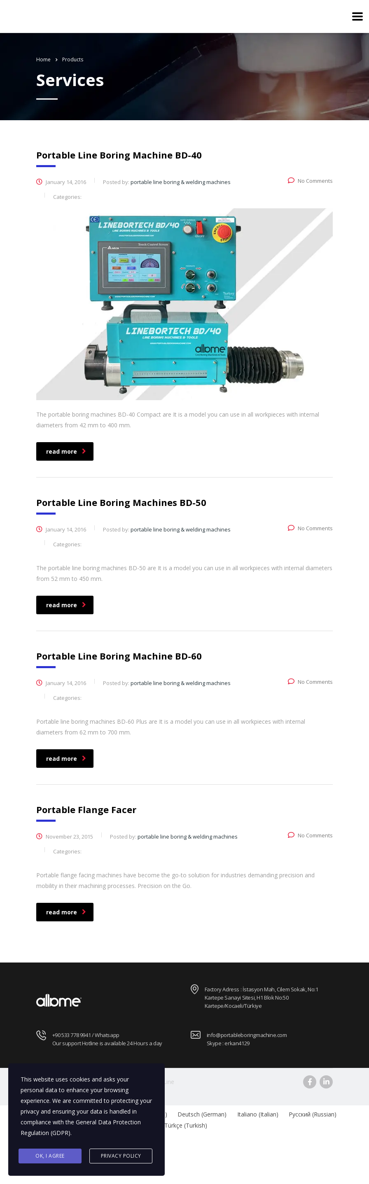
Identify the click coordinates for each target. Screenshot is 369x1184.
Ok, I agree (50, 1155)
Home (43, 59)
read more (66, 451)
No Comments (310, 180)
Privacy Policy (121, 1155)
